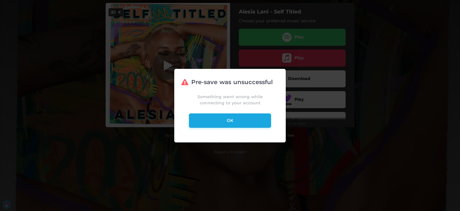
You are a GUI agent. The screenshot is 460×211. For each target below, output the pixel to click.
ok (230, 120)
